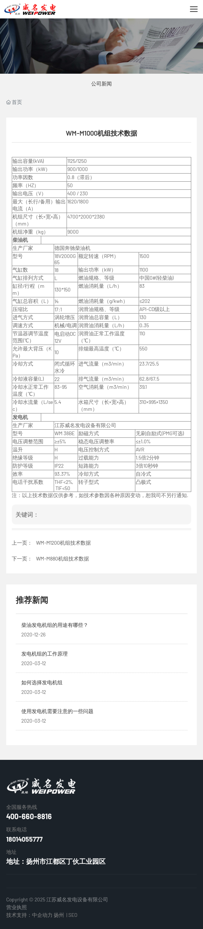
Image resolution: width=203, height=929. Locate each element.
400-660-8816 (29, 816)
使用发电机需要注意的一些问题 (57, 711)
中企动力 (42, 915)
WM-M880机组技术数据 (62, 558)
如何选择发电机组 (42, 682)
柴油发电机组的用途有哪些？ (54, 625)
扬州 (59, 915)
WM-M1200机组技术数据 (63, 542)
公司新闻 (101, 83)
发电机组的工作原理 (44, 653)
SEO (72, 915)
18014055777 (24, 839)
